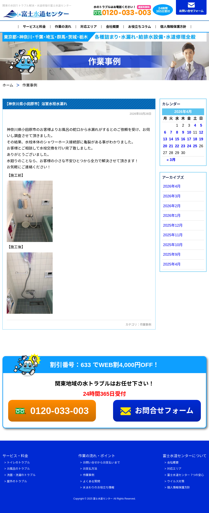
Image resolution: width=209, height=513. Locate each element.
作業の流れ (63, 26)
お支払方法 (90, 468)
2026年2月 (172, 206)
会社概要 (112, 26)
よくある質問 (91, 481)
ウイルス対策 (175, 481)
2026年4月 (172, 186)
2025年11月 (173, 235)
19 (201, 139)
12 (201, 132)
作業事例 (145, 324)
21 (171, 146)
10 (189, 132)
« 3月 (171, 160)
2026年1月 (172, 216)
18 (195, 139)
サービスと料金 (34, 26)
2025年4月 (172, 264)
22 (177, 146)
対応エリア (88, 26)
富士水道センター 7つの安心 (185, 475)
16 (183, 139)
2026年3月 (172, 196)
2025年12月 (173, 225)
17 (189, 139)
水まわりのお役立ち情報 (98, 487)
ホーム (7, 85)
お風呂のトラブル (18, 468)
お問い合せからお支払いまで (101, 462)
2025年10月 (173, 245)
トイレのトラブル (18, 462)
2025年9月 (172, 254)
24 (189, 146)
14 (171, 139)
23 (183, 146)
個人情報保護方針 (173, 26)
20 (165, 146)
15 (177, 139)
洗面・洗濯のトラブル (21, 475)
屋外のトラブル (17, 481)
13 (165, 139)
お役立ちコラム (139, 26)
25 (195, 146)
